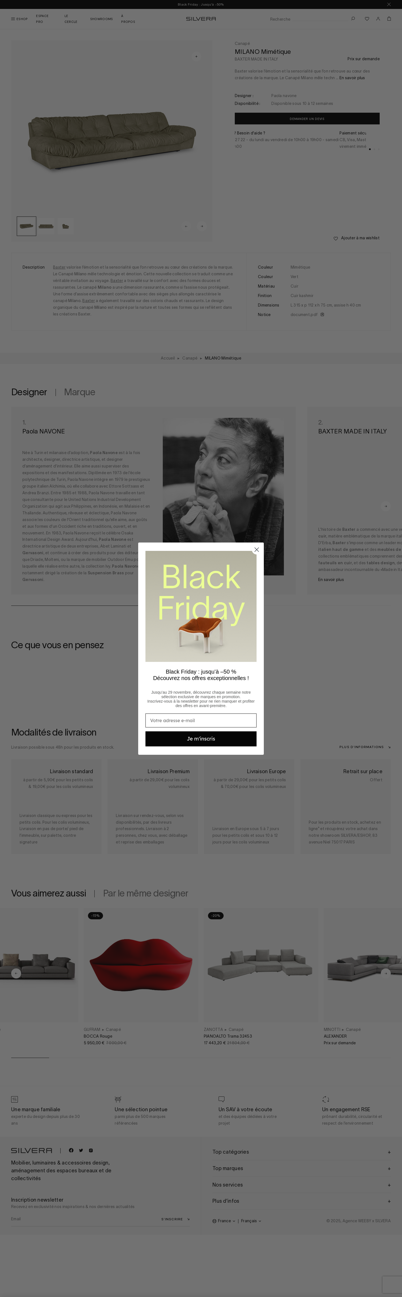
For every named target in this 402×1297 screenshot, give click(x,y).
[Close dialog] (257, 550)
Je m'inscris (201, 739)
